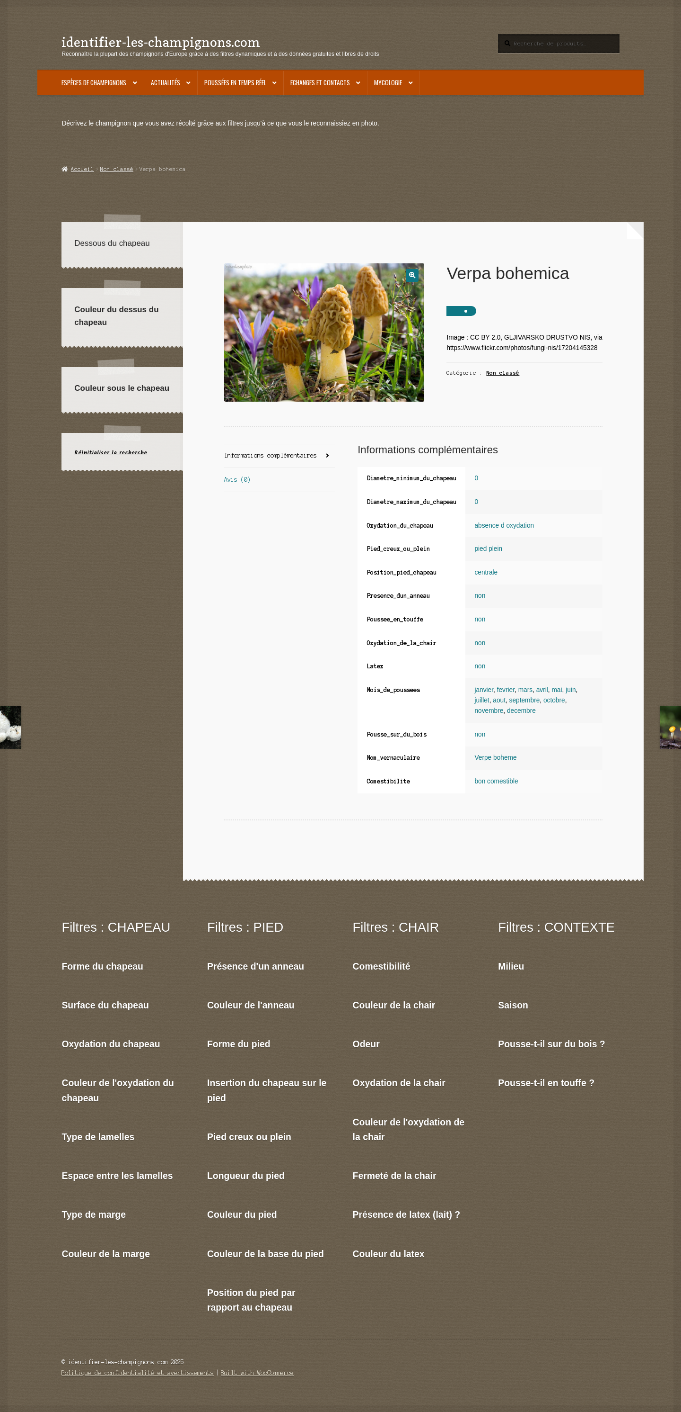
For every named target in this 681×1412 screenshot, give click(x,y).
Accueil (82, 169)
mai (556, 689)
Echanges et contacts (320, 82)
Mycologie (388, 82)
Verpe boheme (495, 757)
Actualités (165, 82)
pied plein (488, 548)
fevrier (506, 689)
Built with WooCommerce (257, 1373)
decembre (521, 710)
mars (525, 689)
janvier (483, 689)
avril (542, 689)
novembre (488, 710)
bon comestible (496, 781)
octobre (554, 700)
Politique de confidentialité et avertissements (137, 1373)
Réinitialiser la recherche (110, 452)
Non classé (116, 169)
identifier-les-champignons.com (160, 42)
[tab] (279, 456)
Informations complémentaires (270, 455)
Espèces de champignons (93, 82)
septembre (524, 700)
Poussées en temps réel (235, 82)
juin (571, 689)
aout (499, 700)
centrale (486, 572)
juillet (481, 700)
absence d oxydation (504, 525)
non (479, 595)
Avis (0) (237, 480)
